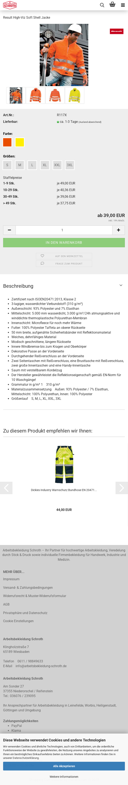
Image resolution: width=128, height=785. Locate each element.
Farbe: (8, 134)
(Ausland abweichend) (90, 122)
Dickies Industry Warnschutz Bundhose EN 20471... (64, 490)
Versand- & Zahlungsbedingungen (28, 588)
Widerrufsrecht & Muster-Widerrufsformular (34, 596)
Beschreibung (18, 286)
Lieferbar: (10, 122)
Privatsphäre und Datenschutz (25, 613)
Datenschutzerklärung (26, 757)
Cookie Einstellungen (18, 621)
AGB (6, 604)
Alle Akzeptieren (64, 766)
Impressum (11, 579)
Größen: (9, 156)
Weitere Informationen (64, 776)
